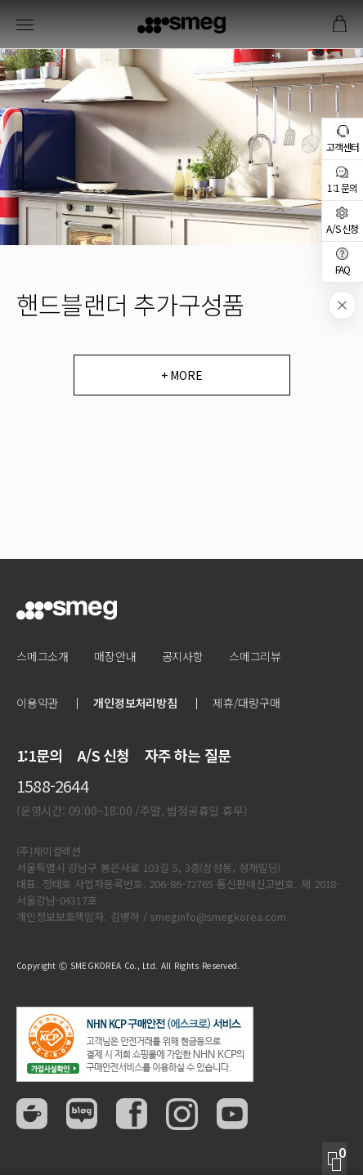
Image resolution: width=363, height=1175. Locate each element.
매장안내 (115, 656)
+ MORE (182, 375)
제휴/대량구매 (246, 703)
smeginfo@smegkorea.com (218, 916)
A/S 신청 (103, 755)
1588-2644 (52, 785)
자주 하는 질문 (188, 755)
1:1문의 (39, 755)
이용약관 (37, 703)
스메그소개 (42, 656)
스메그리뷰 (255, 656)
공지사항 (183, 656)
